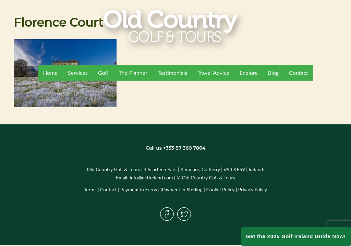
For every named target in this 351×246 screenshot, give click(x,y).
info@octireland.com (151, 177)
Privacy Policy (252, 189)
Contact (108, 189)
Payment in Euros (138, 189)
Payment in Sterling (182, 189)
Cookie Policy (220, 189)
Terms (90, 189)
